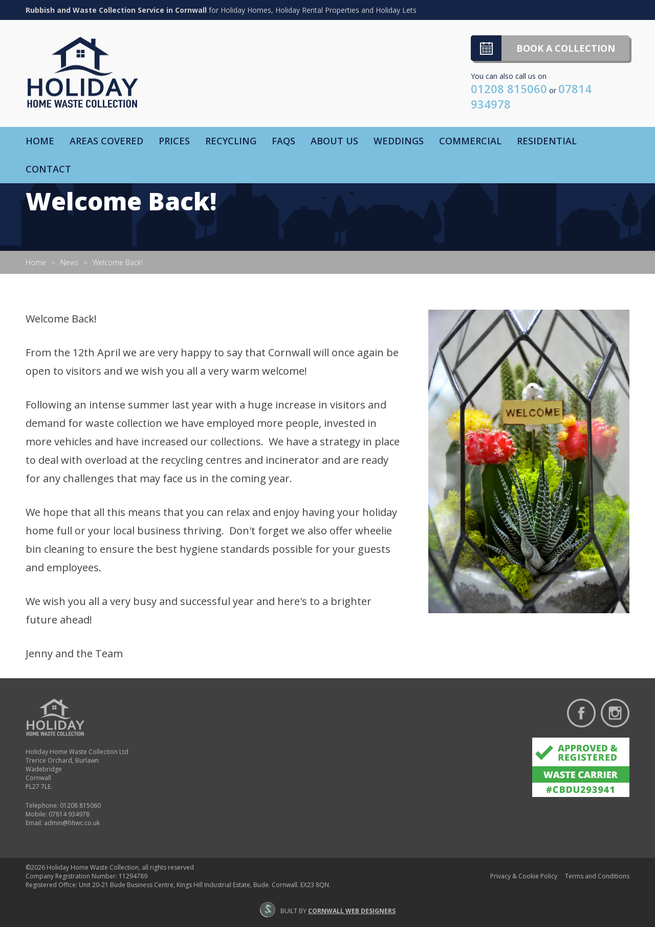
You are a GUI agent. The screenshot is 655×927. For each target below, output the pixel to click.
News (69, 262)
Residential (547, 141)
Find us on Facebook (581, 713)
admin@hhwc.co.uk (72, 822)
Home (40, 141)
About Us (334, 141)
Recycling (230, 141)
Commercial (470, 141)
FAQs (283, 141)
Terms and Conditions (597, 876)
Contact (48, 169)
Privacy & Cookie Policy (523, 876)
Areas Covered (106, 141)
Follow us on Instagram (615, 713)
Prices (174, 141)
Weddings (399, 141)
